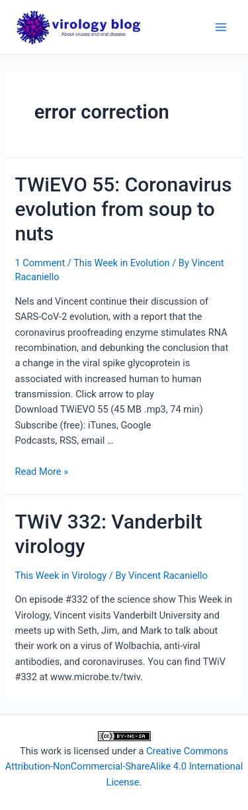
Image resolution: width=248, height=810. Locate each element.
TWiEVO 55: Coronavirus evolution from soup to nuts (123, 209)
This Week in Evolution (121, 263)
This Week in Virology (60, 576)
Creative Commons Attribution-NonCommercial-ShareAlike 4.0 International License (124, 766)
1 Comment (40, 263)
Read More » (41, 472)
